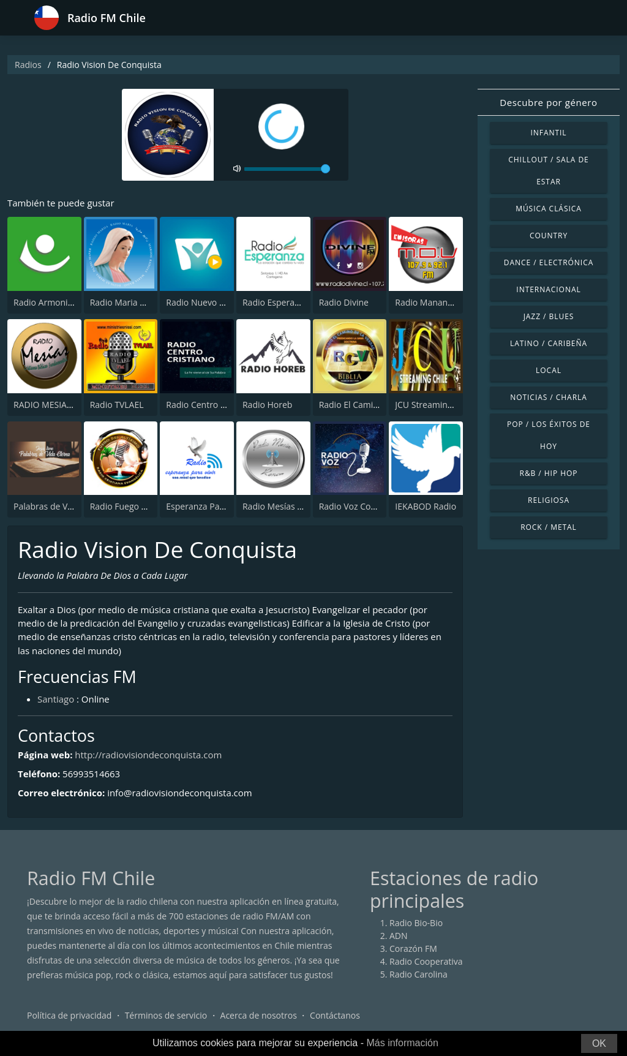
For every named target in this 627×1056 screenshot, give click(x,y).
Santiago (55, 699)
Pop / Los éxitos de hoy (548, 435)
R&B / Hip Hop (549, 473)
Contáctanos (335, 1016)
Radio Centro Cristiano (211, 404)
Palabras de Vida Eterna (60, 506)
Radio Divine (344, 302)
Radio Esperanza (275, 302)
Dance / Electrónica (548, 262)
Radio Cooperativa (425, 962)
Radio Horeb (267, 404)
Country (549, 235)
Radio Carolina (418, 975)
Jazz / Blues (549, 316)
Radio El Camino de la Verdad (377, 404)
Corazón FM (413, 949)
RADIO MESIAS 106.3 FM (61, 404)
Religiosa (548, 500)
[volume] (287, 169)
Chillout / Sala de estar (548, 170)
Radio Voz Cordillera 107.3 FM (378, 506)
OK (599, 1043)
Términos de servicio (166, 1016)
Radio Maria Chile (125, 302)
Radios (28, 64)
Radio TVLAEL (117, 404)
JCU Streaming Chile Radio (447, 404)
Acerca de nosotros (258, 1016)
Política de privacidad (69, 1016)
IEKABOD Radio (425, 506)
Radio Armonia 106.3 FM (62, 302)
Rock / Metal (548, 527)
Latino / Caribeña (548, 343)
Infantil (548, 132)
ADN (398, 936)
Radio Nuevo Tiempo (207, 302)
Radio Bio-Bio (416, 923)
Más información (402, 1043)
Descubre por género (548, 102)
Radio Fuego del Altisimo (139, 506)
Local (548, 370)
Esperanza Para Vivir (206, 506)
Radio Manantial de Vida (443, 302)
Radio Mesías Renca (281, 506)
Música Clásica (549, 208)
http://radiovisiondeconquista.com (149, 755)
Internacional (548, 289)
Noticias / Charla (548, 397)
